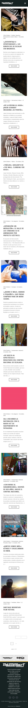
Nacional (21, 350)
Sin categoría (14, 221)
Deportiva (18, 35)
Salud (9, 542)
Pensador (5, 542)
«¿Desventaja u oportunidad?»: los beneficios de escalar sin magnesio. (12, 45)
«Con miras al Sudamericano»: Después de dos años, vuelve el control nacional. (13, 488)
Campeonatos (14, 350)
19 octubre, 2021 (7, 352)
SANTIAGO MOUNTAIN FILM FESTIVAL (12, 608)
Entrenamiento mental (8, 36)
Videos (15, 36)
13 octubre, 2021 (16, 542)
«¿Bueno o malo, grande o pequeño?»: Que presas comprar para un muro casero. (14, 295)
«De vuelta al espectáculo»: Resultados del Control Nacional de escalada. (13, 359)
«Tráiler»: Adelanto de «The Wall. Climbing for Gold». (13, 167)
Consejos (13, 287)
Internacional (14, 100)
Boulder (13, 35)
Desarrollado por (14, 706)
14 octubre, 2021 (14, 481)
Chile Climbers (6, 35)
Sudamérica (6, 481)
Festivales (13, 602)
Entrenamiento (14, 541)
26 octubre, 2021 (20, 161)
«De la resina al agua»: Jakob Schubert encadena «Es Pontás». (13, 107)
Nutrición (21, 541)
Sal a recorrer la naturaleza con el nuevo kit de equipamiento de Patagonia (11, 423)
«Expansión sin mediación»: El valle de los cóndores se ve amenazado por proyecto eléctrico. (13, 231)
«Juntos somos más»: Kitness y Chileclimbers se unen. (13, 548)
